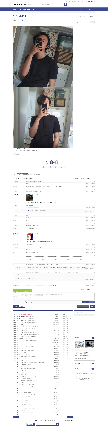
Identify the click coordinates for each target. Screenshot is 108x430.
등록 (85, 302)
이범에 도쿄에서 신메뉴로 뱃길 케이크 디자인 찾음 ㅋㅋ (85, 378)
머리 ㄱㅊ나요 (21, 388)
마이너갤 (65, 1)
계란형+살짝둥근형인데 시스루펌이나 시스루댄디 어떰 (29, 404)
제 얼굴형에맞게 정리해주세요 (24, 338)
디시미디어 (77, 363)
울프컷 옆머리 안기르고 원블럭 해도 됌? (26, 328)
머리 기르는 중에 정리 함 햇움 (24, 392)
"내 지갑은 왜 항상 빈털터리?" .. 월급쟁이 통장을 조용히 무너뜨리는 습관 (41, 202)
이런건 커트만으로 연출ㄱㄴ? (24, 382)
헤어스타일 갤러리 (19, 16)
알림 (90, 314)
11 (43, 420)
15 (50, 420)
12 (45, 420)
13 (47, 420)
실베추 (45, 167)
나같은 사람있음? (21, 358)
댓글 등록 (76, 178)
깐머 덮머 (20, 324)
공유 (51, 167)
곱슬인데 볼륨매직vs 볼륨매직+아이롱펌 (26, 346)
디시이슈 (83, 363)
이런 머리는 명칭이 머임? (23, 410)
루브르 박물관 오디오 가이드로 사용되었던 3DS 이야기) (84, 356)
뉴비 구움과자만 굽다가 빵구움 (82, 375)
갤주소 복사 (86, 16)
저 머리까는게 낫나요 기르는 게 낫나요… (26, 336)
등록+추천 (91, 302)
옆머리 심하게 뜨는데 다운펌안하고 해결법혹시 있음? (29, 396)
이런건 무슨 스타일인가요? (23, 352)
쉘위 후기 (77, 376)
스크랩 (77, 22)
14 (48, 420)
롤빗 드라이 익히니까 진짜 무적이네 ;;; (26, 356)
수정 (80, 306)
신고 (63, 167)
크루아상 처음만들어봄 (80, 379)
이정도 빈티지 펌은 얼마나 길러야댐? (25, 322)
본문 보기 (82, 178)
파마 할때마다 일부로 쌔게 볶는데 (25, 320)
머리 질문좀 (20, 366)
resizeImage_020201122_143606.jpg (32, 174)
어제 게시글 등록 (84, 9)
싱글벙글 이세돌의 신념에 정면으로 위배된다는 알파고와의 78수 (84, 353)
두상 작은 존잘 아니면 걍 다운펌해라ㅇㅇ (26, 380)
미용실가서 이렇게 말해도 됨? (24, 414)
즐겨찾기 (79, 314)
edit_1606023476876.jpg (19, 174)
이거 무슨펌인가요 (21, 348)
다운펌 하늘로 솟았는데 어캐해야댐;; (25, 408)
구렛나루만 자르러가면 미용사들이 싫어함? (27, 340)
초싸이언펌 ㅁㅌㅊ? (22, 406)
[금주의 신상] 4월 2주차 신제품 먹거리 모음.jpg (85, 373)
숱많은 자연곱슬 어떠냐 (22, 390)
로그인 (89, 1)
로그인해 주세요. (79, 312)
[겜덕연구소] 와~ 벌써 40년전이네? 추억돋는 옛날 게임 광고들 (39, 241)
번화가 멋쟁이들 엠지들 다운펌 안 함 (25, 384)
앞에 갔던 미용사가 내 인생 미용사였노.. (26, 368)
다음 (52, 420)
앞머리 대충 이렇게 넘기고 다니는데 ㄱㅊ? (26, 332)
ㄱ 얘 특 (19, 342)
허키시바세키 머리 (21, 372)
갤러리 (14, 9)
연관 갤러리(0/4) (79, 16)
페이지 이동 (68, 420)
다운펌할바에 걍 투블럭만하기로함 (25, 386)
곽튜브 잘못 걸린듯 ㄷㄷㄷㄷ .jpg (81, 352)
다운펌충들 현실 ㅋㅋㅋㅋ (23, 344)
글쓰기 (92, 306)
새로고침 (93, 178)
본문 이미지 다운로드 (24, 173)
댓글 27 (92, 22)
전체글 (15, 306)
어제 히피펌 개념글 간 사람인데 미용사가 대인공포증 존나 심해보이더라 (31, 362)
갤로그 (75, 1)
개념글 (21, 306)
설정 (73, 16)
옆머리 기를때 (21, 370)
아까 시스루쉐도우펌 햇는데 (23, 360)
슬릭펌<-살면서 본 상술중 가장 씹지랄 (25, 376)
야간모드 (93, 1)
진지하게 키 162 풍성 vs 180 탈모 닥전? (27, 394)
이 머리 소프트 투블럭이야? (23, 364)
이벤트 (82, 1)
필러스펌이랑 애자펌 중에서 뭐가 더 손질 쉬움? (27, 326)
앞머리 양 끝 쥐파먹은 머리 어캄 (24, 412)
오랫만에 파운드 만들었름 (81, 371)
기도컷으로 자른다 (21, 398)
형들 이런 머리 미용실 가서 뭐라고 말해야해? (27, 334)
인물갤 (72, 1)
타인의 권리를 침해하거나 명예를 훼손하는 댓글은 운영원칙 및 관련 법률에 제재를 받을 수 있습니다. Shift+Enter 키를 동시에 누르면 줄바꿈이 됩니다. (44, 295)
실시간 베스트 (78, 337)
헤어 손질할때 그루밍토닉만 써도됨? (25, 374)
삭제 (94, 181)
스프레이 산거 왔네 (22, 400)
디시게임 (78, 1)
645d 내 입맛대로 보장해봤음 (80, 358)
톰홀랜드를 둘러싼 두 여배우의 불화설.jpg (83, 355)
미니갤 (69, 1)
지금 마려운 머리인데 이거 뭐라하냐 (25, 350)
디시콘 (85, 1)
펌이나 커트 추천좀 (22, 330)
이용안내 (91, 16)
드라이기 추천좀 (21, 402)
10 (41, 420)
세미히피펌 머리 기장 (22, 354)
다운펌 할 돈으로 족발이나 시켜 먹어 (25, 378)
